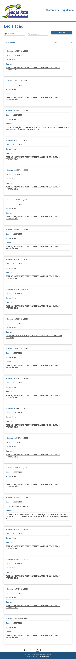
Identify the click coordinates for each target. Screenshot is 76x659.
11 (51, 650)
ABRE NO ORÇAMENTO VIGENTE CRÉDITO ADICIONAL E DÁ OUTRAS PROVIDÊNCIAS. (33, 69)
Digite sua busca (33, 34)
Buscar (62, 33)
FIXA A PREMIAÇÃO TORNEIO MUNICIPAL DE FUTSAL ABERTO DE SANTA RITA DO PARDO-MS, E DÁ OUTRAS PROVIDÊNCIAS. (38, 128)
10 (47, 650)
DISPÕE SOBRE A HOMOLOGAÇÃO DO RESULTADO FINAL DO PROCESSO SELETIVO (34, 337)
